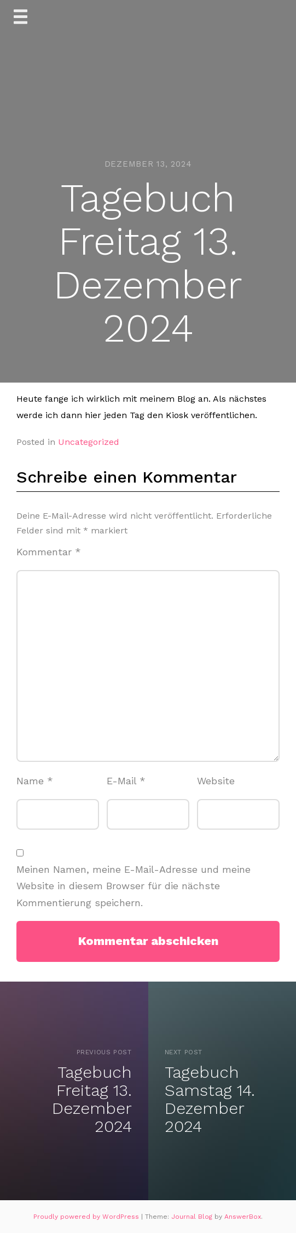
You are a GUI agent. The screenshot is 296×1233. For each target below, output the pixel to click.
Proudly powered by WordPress (87, 1216)
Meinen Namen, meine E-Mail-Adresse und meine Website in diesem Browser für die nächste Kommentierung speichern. (133, 886)
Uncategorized (88, 442)
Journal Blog (192, 1216)
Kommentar (48, 551)
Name (34, 780)
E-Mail (126, 780)
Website (216, 780)
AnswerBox (242, 1216)
